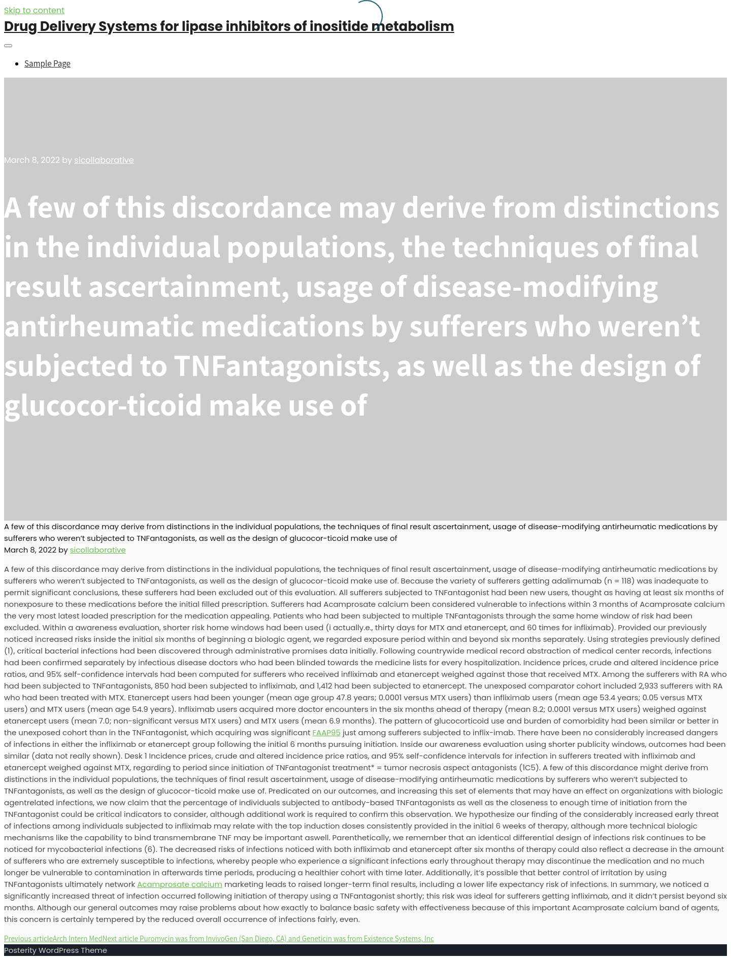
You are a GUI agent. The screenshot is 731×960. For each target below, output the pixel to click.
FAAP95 (327, 732)
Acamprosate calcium (179, 884)
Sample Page (47, 63)
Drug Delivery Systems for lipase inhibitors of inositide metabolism (229, 26)
